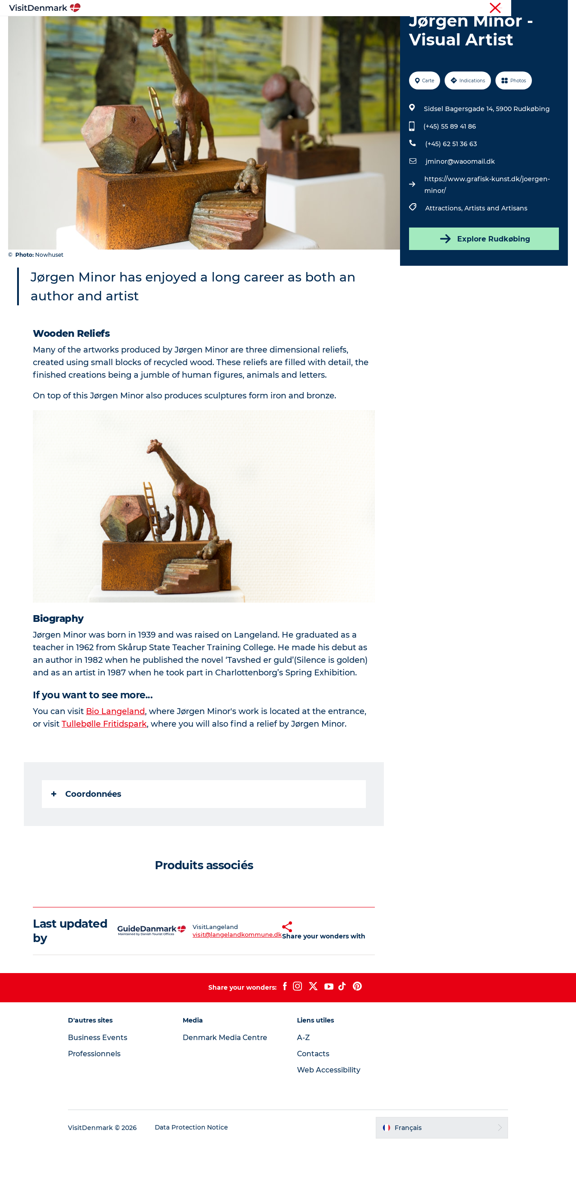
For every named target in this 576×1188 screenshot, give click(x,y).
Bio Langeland (116, 754)
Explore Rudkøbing (483, 281)
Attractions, (444, 251)
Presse (558, 8)
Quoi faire (267, 29)
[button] (263, 973)
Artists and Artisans (495, 251)
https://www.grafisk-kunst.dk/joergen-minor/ (486, 227)
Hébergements (322, 29)
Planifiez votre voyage (399, 29)
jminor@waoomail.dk (460, 204)
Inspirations (160, 29)
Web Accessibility (328, 1112)
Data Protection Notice (199, 1170)
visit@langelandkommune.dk (213, 977)
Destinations (215, 29)
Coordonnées (87, 837)
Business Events (105, 1080)
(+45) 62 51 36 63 (451, 187)
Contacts (313, 1096)
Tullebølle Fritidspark (105, 767)
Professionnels (521, 8)
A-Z (303, 1080)
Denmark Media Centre (229, 1080)
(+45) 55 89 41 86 (449, 169)
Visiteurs (481, 8)
